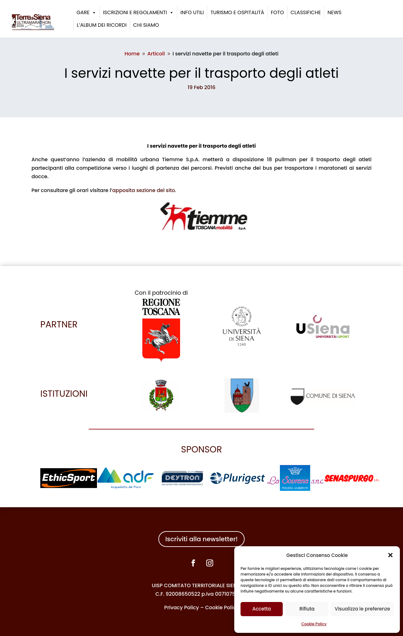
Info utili (192, 12)
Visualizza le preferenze (362, 608)
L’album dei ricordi (102, 25)
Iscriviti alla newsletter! (201, 539)
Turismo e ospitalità (237, 12)
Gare (86, 12)
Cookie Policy (313, 624)
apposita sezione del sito (143, 190)
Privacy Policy (181, 607)
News (334, 12)
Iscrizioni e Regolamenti (138, 12)
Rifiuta (307, 608)
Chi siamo (146, 25)
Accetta (261, 608)
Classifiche (306, 12)
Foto (277, 12)
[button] (390, 555)
